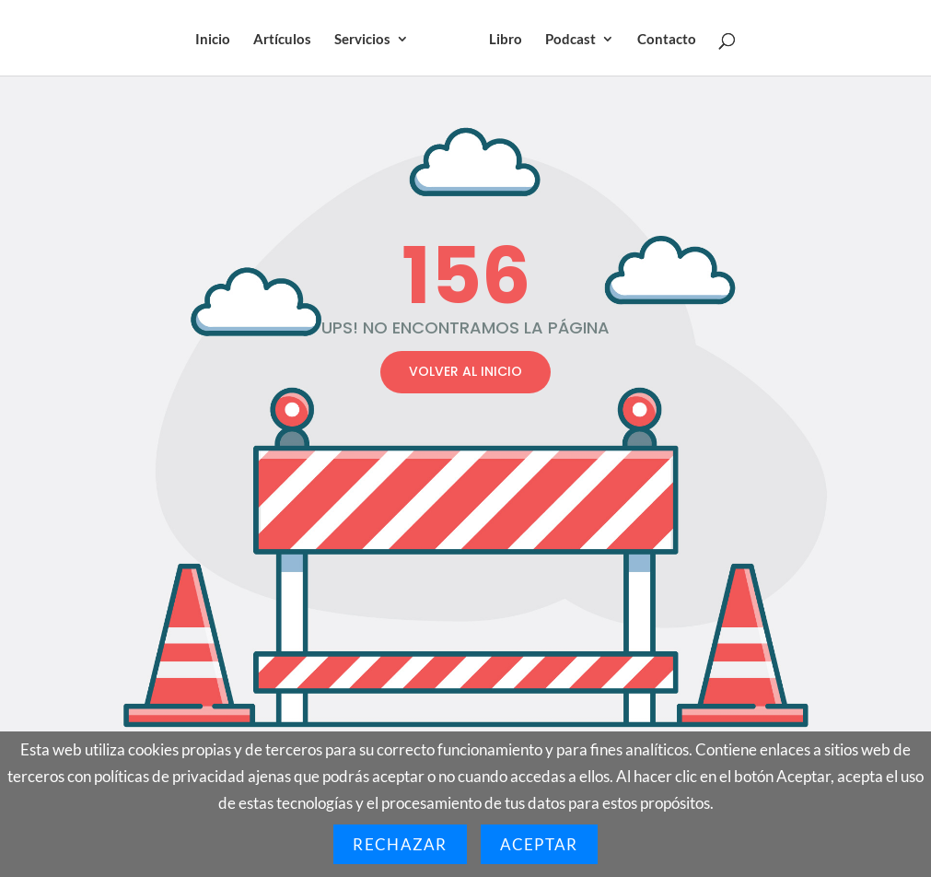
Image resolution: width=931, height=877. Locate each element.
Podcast (570, 39)
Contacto (666, 39)
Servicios (362, 39)
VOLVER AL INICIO (465, 371)
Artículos (282, 39)
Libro (505, 39)
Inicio (212, 39)
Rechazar (400, 844)
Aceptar (539, 844)
